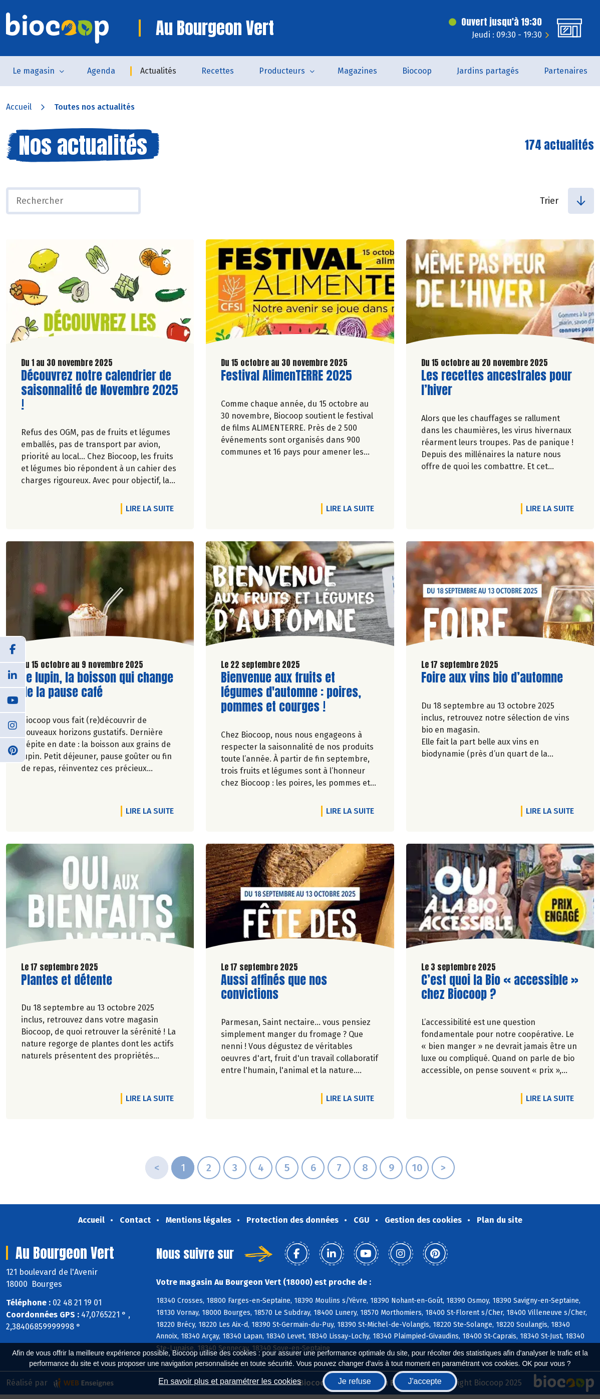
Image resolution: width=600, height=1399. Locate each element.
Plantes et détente (66, 980)
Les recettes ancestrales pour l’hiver (496, 383)
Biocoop (417, 71)
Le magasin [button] (34, 71)
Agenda (101, 71)
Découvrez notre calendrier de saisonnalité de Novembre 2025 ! (99, 390)
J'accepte (425, 1381)
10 (417, 1168)
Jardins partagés (488, 71)
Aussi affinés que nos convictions (278, 987)
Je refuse (354, 1381)
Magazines (357, 71)
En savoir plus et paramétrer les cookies (229, 1381)
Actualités (158, 71)
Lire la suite (152, 508)
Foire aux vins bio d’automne (492, 677)
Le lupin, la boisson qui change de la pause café (97, 685)
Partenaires (565, 71)
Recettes (217, 71)
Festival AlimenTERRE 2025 (286, 376)
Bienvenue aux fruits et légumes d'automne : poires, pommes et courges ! (291, 692)
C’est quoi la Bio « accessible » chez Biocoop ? (499, 987)
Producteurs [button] (282, 71)
